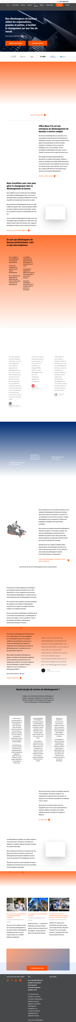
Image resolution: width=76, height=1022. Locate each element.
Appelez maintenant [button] (14, 678)
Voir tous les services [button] (38, 115)
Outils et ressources (61, 919)
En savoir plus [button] (44, 820)
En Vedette (52, 919)
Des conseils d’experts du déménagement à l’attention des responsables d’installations (16, 915)
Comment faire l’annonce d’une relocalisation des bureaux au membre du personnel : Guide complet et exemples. (59, 915)
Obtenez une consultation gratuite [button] (18, 230)
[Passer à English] (71, 7)
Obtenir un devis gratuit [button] (47, 176)
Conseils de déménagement (14, 919)
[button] (15, 43)
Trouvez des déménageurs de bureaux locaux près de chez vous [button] (54, 560)
